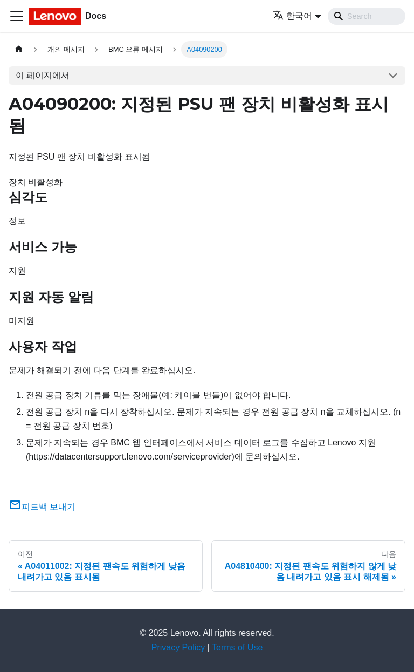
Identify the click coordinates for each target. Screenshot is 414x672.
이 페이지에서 (43, 75)
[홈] (19, 49)
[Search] (366, 16)
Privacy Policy (178, 647)
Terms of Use (237, 647)
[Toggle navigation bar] (17, 16)
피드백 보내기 (42, 506)
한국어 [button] (292, 15)
